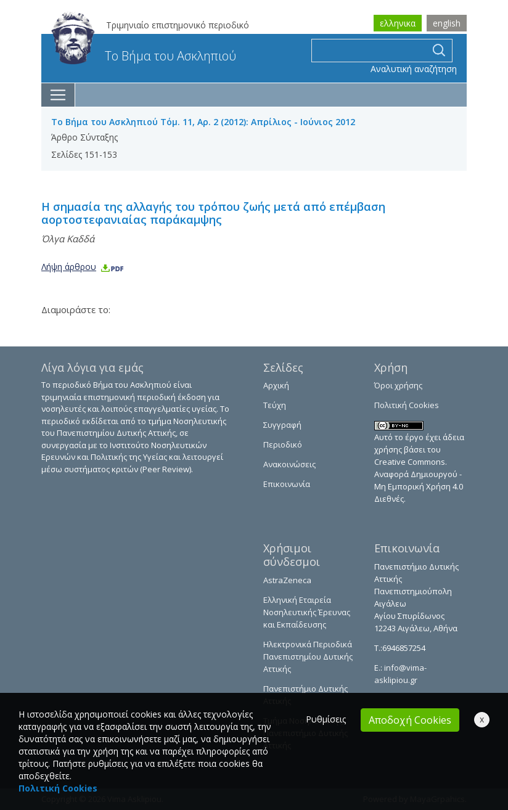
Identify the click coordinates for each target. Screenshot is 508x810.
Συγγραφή (282, 424)
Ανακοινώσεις (289, 464)
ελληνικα (398, 23)
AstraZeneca (287, 580)
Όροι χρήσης (398, 385)
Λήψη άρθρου (83, 266)
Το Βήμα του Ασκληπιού (143, 55)
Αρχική (276, 385)
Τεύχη (274, 405)
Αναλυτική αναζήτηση (414, 69)
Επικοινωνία (286, 483)
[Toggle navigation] (58, 95)
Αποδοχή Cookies (410, 720)
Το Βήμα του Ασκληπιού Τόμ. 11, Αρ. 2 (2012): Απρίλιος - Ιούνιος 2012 (203, 122)
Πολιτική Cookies (406, 405)
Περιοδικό (282, 444)
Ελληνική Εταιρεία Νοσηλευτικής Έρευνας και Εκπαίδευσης (306, 612)
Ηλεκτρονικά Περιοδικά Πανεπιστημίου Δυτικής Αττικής (308, 656)
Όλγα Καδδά (67, 238)
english (447, 23)
